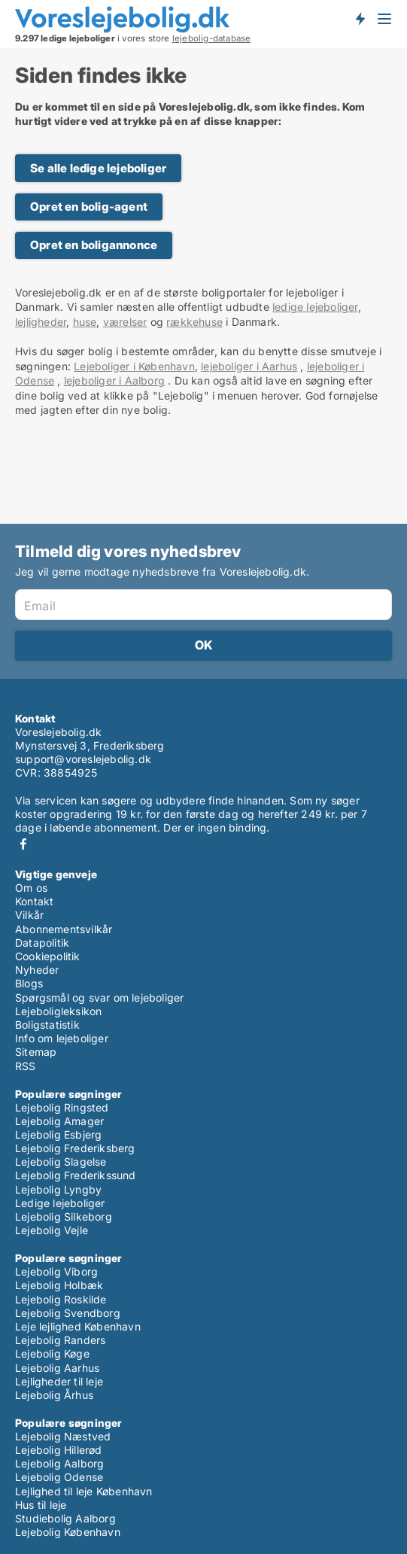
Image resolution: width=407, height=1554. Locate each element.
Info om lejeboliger (61, 1038)
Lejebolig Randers (60, 1340)
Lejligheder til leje (59, 1381)
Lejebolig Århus (54, 1394)
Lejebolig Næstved (63, 1436)
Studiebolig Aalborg (65, 1518)
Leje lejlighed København (78, 1326)
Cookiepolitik (47, 956)
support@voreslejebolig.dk (83, 759)
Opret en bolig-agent (88, 206)
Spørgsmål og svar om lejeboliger (99, 997)
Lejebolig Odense (59, 1476)
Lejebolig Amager (59, 1121)
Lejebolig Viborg (56, 1271)
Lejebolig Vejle (51, 1230)
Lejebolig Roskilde (61, 1299)
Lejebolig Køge (52, 1353)
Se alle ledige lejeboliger (98, 168)
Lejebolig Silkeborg (63, 1216)
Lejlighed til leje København (84, 1491)
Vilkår (29, 914)
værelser (125, 321)
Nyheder (37, 969)
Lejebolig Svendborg (67, 1312)
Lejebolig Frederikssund (75, 1175)
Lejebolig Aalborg (59, 1463)
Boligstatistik (47, 1024)
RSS (25, 1066)
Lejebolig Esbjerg (58, 1134)
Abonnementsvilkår (63, 929)
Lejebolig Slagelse (61, 1161)
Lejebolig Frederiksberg (75, 1148)
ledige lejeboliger (315, 306)
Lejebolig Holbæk (59, 1285)
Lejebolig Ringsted (62, 1107)
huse (85, 321)
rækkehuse (194, 321)
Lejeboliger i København (134, 366)
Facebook (23, 844)
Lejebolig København (67, 1531)
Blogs (29, 983)
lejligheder (40, 321)
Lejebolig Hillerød (58, 1449)
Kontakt (34, 901)
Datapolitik (42, 942)
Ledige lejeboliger (60, 1203)
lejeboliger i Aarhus (249, 366)
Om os (31, 887)
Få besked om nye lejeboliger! (360, 18)
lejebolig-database (211, 38)
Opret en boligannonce (93, 245)
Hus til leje (40, 1504)
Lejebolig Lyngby (58, 1189)
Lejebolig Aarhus (57, 1367)
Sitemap (35, 1051)
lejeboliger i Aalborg (114, 380)
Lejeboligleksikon (58, 1011)
